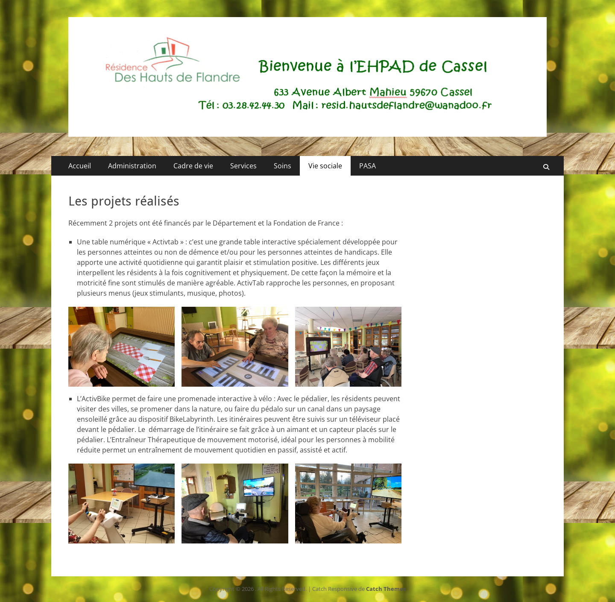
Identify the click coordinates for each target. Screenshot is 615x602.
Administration (132, 165)
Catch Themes (386, 589)
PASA (367, 165)
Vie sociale (325, 165)
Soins (282, 165)
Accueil (79, 165)
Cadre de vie (193, 165)
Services (243, 165)
